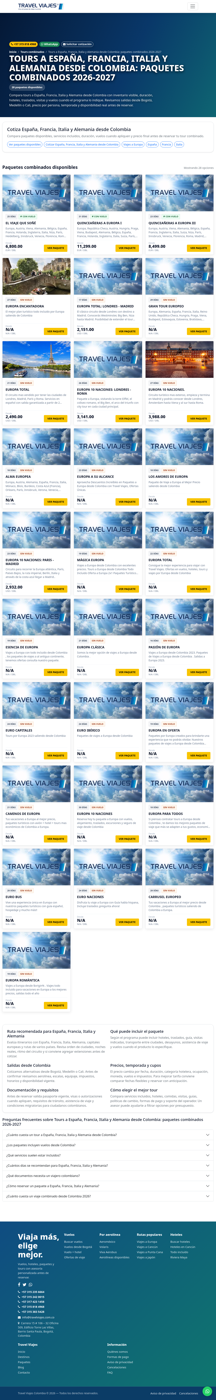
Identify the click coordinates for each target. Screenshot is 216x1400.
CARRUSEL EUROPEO (165, 897)
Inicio (13, 52)
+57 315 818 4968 (23, 44)
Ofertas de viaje (74, 1257)
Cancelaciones (116, 1367)
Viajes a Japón (146, 1257)
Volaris (104, 1247)
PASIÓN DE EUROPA (164, 647)
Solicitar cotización (77, 44)
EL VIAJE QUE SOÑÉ (21, 223)
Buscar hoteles (180, 1242)
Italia (179, 144)
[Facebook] (19, 1285)
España (152, 144)
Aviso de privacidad (120, 1362)
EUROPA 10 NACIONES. (167, 389)
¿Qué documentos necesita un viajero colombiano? (43, 1176)
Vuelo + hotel (72, 1252)
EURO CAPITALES (19, 730)
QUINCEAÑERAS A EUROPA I (99, 223)
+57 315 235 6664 (33, 1292)
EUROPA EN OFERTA (164, 730)
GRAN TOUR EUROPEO (166, 306)
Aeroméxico (107, 1242)
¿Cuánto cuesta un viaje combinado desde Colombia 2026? (48, 1196)
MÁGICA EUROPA (90, 560)
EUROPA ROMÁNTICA (22, 980)
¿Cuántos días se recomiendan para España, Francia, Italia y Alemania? (57, 1165)
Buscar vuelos (73, 1242)
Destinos (23, 1357)
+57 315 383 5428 (33, 1312)
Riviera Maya (178, 1257)
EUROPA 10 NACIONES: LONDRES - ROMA (104, 391)
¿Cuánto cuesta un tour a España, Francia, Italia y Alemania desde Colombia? (61, 1135)
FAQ (110, 1372)
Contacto (24, 1372)
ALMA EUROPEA (18, 476)
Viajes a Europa (133, 144)
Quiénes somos (117, 1351)
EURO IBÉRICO (88, 730)
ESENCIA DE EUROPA (22, 647)
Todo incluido (179, 1252)
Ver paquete (55, 248)
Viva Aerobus (108, 1252)
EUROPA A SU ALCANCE (95, 476)
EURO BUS (14, 897)
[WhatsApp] (30, 1285)
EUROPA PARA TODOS (166, 813)
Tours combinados (32, 52)
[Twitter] (24, 1285)
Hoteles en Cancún (182, 1247)
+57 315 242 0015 (33, 1297)
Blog (21, 1367)
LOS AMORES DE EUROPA (168, 476)
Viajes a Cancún (147, 1247)
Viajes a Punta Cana (150, 1252)
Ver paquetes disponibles (25, 144)
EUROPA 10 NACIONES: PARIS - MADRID (30, 562)
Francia (166, 144)
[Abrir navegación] (192, 6)
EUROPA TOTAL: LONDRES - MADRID (105, 306)
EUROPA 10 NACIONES (94, 813)
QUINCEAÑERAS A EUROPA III (172, 223)
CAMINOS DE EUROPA (23, 813)
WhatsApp (49, 44)
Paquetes (24, 1362)
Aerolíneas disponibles (114, 1257)
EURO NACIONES (90, 897)
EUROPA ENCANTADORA (25, 306)
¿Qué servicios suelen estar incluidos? (33, 1155)
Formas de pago (118, 1357)
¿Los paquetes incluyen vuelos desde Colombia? (40, 1145)
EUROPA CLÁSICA (90, 647)
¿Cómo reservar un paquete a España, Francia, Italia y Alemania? (52, 1186)
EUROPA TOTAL (17, 389)
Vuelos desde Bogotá (78, 1247)
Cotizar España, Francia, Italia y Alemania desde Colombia (82, 144)
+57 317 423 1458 (33, 1302)
